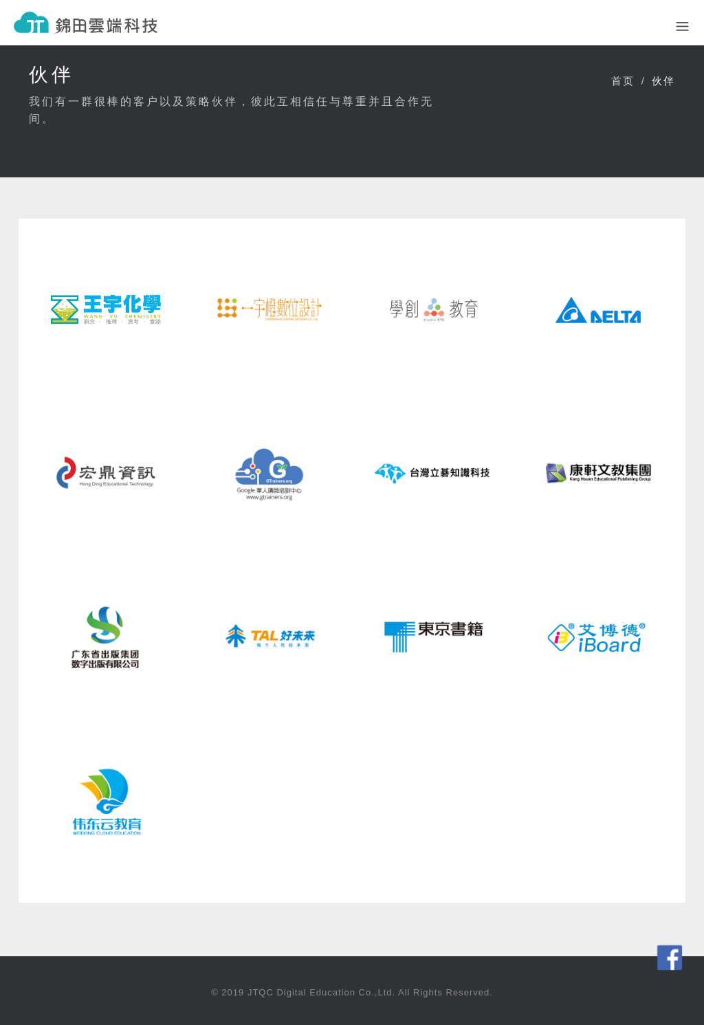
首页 (623, 81)
